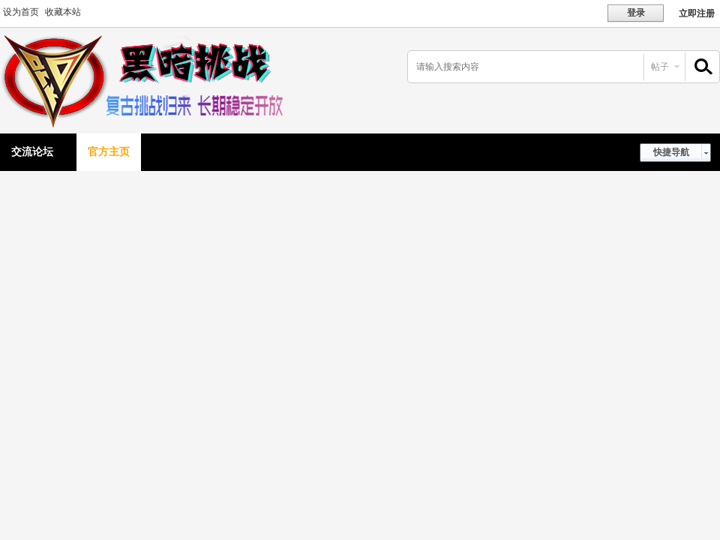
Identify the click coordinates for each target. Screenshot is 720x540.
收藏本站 (63, 12)
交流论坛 (32, 152)
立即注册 (697, 13)
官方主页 (109, 152)
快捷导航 (671, 152)
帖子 (660, 67)
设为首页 (21, 12)
